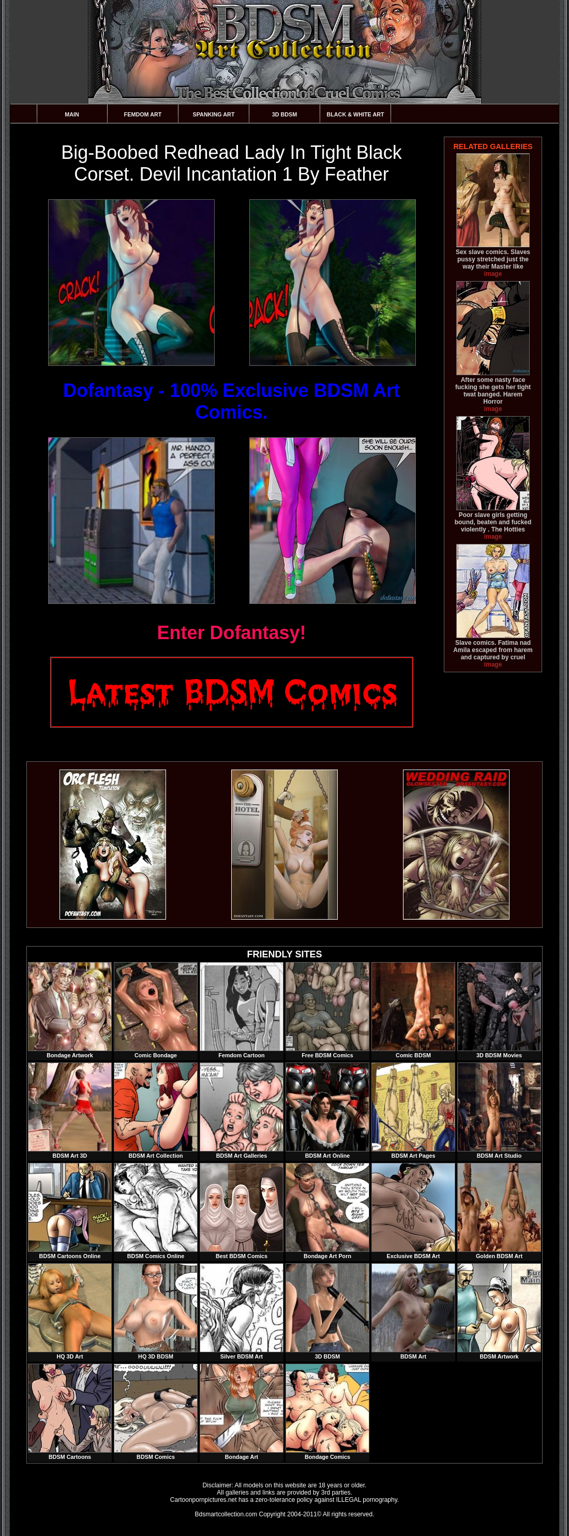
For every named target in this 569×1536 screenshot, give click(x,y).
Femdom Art (143, 114)
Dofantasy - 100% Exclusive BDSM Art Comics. (231, 401)
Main (72, 114)
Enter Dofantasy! (231, 632)
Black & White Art (355, 114)
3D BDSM (284, 114)
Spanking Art (214, 114)
